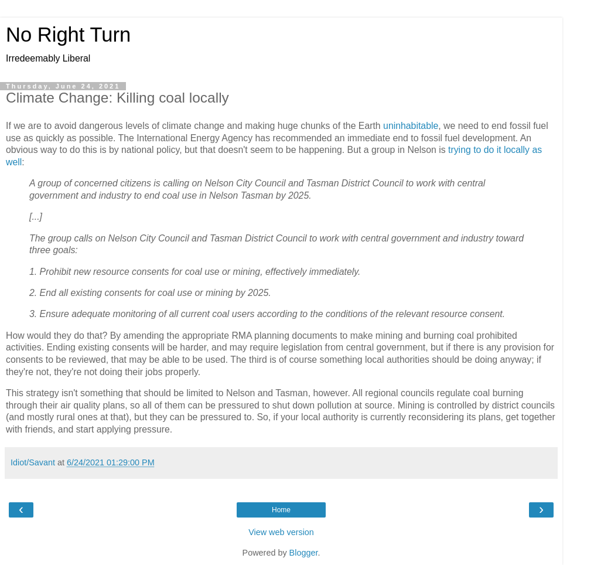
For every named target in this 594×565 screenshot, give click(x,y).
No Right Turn (68, 34)
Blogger (303, 552)
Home (281, 510)
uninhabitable (410, 126)
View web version (281, 532)
